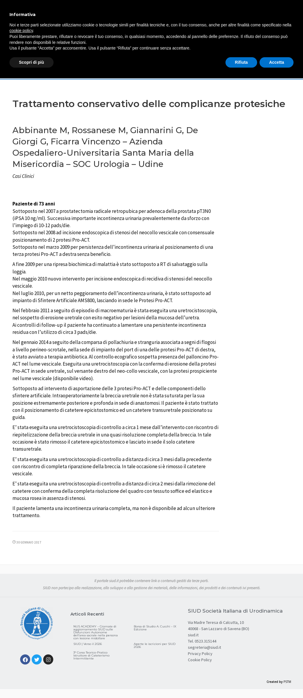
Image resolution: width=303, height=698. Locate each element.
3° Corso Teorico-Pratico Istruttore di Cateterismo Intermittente (91, 655)
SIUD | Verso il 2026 (87, 644)
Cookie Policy (200, 659)
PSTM (287, 682)
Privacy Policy (200, 653)
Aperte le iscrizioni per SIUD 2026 (154, 645)
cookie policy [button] (21, 30)
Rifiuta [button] (241, 62)
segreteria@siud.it (204, 647)
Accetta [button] (276, 62)
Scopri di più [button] (31, 62)
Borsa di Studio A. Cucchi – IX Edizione (155, 627)
